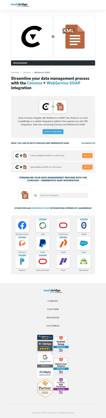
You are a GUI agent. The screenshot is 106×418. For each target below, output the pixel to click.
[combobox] (63, 195)
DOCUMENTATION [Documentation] (88, 143)
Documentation (20, 62)
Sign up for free (53, 132)
